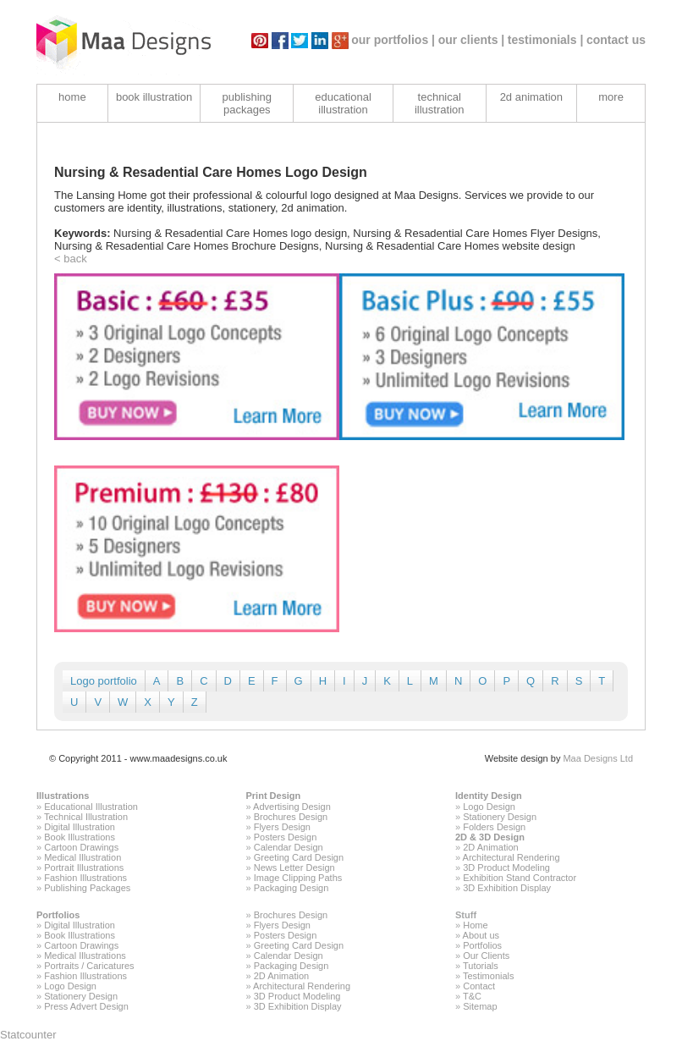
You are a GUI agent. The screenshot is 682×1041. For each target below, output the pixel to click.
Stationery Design (499, 817)
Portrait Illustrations (84, 867)
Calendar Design (288, 847)
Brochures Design (290, 817)
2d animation (531, 97)
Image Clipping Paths (298, 878)
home (72, 97)
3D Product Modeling (506, 867)
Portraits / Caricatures (89, 966)
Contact (479, 986)
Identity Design (488, 795)
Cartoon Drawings (81, 847)
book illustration (154, 97)
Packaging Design (291, 888)
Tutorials (480, 966)
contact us (616, 40)
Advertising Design (292, 806)
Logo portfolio (103, 681)
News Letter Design (294, 867)
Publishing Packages (87, 888)
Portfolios (58, 915)
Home (475, 925)
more (611, 97)
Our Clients (486, 955)
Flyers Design (282, 827)
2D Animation (490, 847)
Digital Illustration (79, 827)
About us (481, 935)
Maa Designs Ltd (598, 758)
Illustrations (62, 795)
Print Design (273, 795)
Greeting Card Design (299, 857)
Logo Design (489, 806)
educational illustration (343, 103)
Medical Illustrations (85, 955)
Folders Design (494, 827)
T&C (472, 996)
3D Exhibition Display (507, 888)
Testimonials (488, 976)
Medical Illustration (82, 857)
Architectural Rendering (511, 857)
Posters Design (285, 837)
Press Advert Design (86, 1006)
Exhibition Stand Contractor (519, 878)
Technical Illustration (86, 817)
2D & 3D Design (490, 837)
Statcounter (28, 1034)
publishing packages (247, 103)
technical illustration (440, 103)
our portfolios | (393, 40)
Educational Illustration (91, 806)
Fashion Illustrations (85, 878)
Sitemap (480, 1006)
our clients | (471, 40)
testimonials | (546, 40)
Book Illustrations (79, 837)
